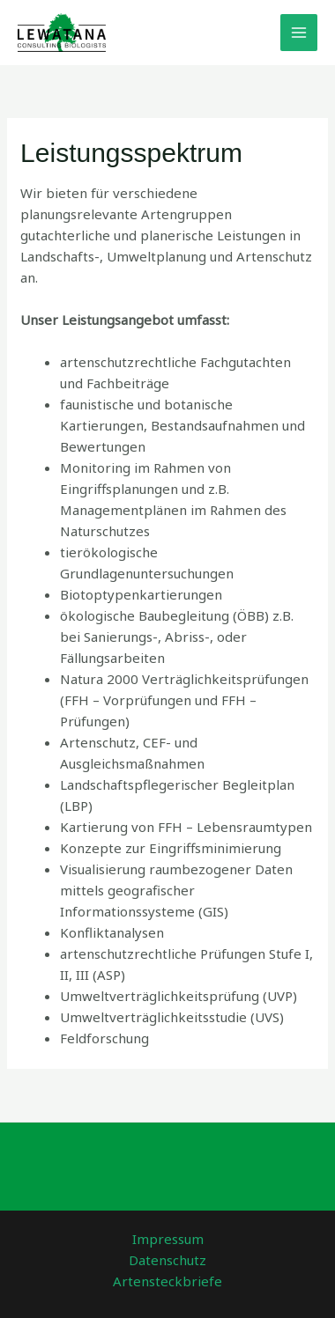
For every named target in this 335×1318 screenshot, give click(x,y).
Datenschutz (167, 1260)
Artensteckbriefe (167, 1281)
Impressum (168, 1239)
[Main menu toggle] (299, 33)
